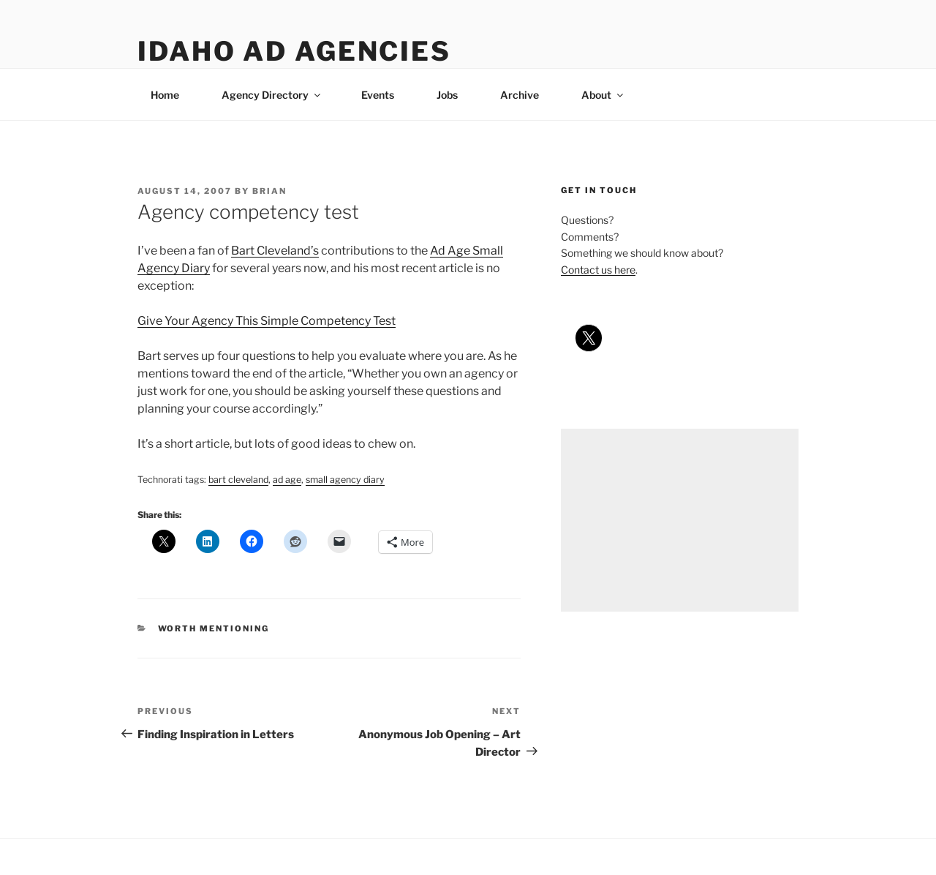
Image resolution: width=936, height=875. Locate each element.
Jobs (447, 95)
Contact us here (598, 269)
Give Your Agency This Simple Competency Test (266, 321)
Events (377, 95)
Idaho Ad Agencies (294, 51)
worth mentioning (214, 628)
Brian (269, 191)
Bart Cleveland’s (275, 251)
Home (165, 95)
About (603, 95)
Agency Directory (272, 95)
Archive (519, 95)
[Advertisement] (680, 520)
